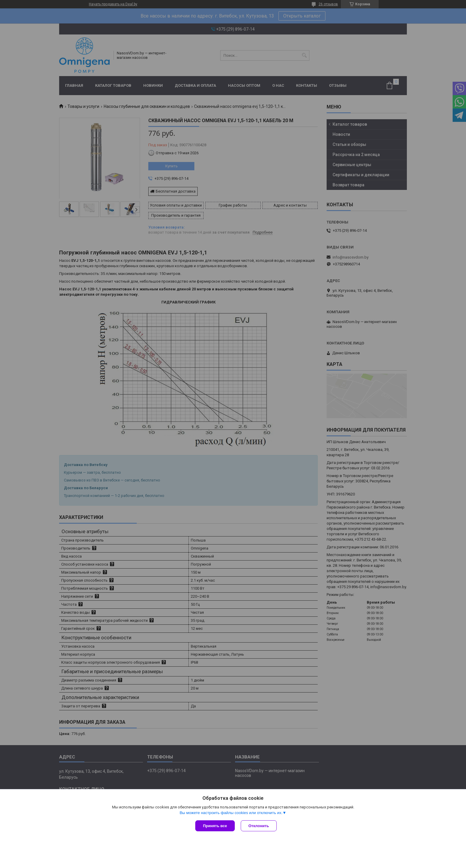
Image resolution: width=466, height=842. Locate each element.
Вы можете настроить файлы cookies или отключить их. (231, 812)
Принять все (215, 826)
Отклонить (258, 826)
